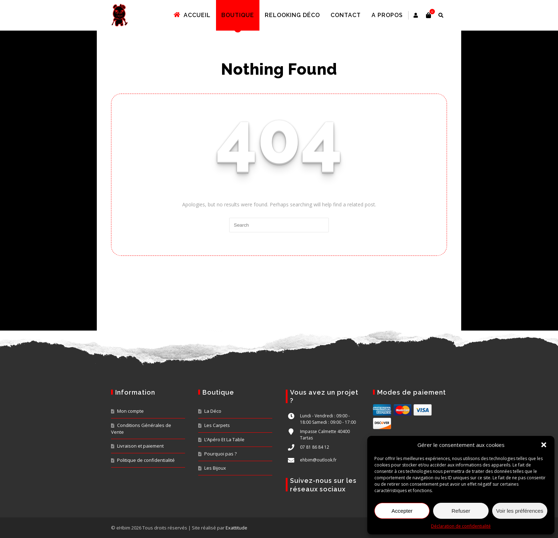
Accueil (201, 15)
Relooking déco (301, 15)
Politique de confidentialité (146, 460)
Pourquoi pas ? (220, 453)
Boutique (247, 15)
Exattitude (236, 527)
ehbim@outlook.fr (318, 460)
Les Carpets (217, 425)
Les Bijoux (215, 468)
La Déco (212, 411)
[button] (543, 444)
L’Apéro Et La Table (224, 439)
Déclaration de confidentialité (461, 526)
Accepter (401, 511)
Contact (355, 15)
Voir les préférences (519, 511)
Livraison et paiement (140, 446)
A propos (396, 15)
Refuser (461, 511)
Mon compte (130, 411)
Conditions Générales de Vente (141, 428)
